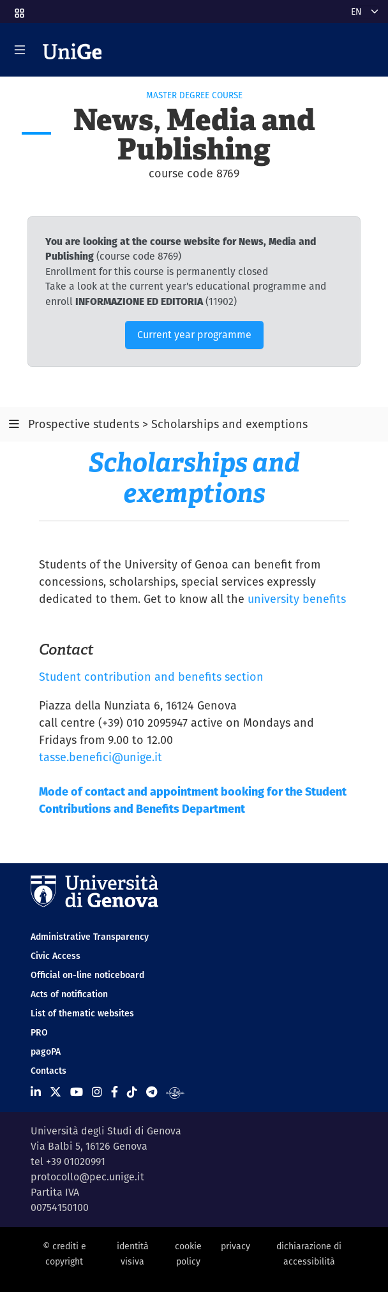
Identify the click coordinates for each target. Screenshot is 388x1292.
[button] (18, 9)
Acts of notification (69, 994)
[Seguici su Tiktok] (132, 1092)
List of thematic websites (82, 1013)
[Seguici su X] (55, 1092)
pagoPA (46, 1051)
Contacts (48, 1070)
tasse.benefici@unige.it (100, 757)
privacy (235, 1246)
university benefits (297, 599)
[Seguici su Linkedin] (36, 1092)
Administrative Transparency (90, 936)
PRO (39, 1032)
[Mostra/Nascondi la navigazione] (19, 49)
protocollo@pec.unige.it (87, 1176)
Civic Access (55, 955)
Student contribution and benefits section (151, 677)
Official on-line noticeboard (87, 975)
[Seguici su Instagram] (97, 1092)
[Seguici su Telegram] (151, 1092)
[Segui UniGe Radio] (175, 1092)
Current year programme (194, 334)
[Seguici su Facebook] (114, 1092)
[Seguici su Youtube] (76, 1092)
